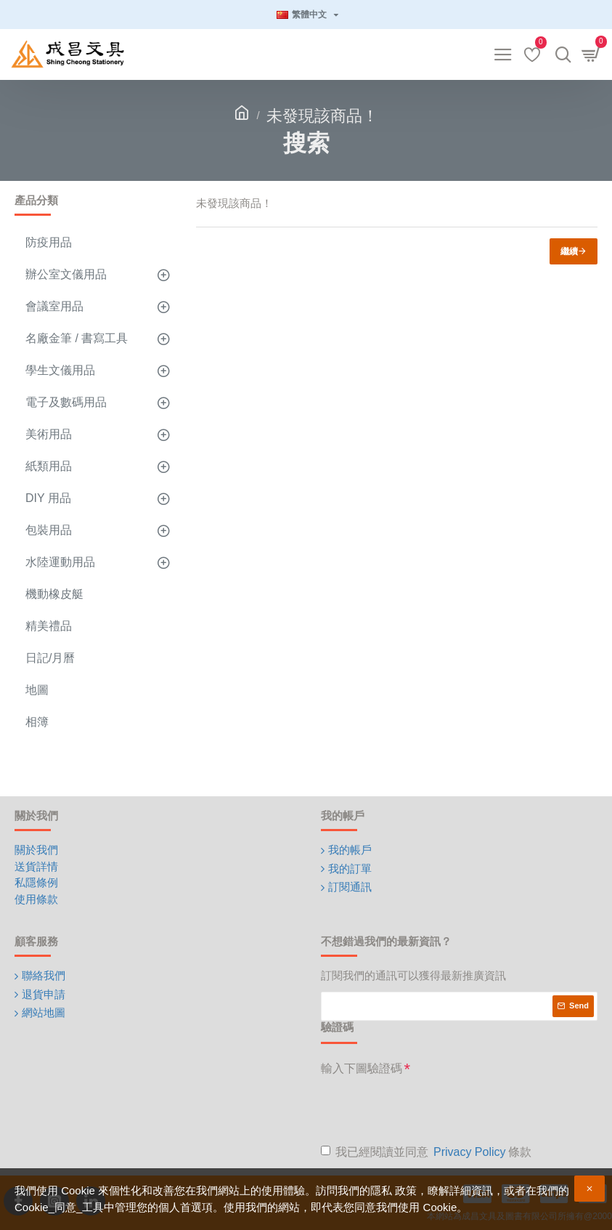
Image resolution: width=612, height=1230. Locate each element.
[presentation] (431, 1109)
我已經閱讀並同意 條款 (426, 1152)
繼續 (569, 251)
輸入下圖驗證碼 (361, 1068)
